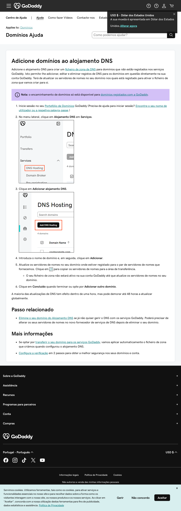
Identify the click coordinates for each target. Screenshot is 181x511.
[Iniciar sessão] (164, 5)
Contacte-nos (86, 17)
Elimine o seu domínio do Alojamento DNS (46, 317)
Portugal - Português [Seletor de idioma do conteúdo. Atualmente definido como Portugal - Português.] (18, 452)
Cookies (117, 475)
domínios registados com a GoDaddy (124, 94)
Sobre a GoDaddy (14, 375)
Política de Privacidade (96, 475)
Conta (7, 413)
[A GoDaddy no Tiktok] (24, 462)
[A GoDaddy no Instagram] (15, 462)
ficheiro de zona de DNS (80, 69)
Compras (9, 423)
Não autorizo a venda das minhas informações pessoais (90, 482)
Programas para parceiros (19, 404)
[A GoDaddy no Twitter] (33, 462)
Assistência (10, 385)
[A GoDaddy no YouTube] (42, 462)
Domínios (26, 27)
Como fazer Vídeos (60, 17)
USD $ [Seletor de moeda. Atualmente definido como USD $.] (172, 452)
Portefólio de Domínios (59, 105)
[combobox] (129, 35)
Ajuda (40, 17)
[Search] (171, 35)
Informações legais (69, 475)
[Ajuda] (148, 5)
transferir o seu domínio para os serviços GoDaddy (67, 342)
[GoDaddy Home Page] (18, 436)
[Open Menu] (7, 5)
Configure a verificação (33, 353)
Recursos (9, 394)
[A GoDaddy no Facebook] (6, 462)
